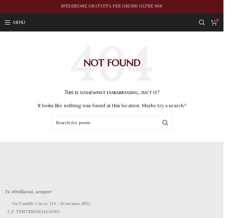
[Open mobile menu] (15, 22)
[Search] (202, 22)
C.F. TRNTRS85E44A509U (34, 211)
